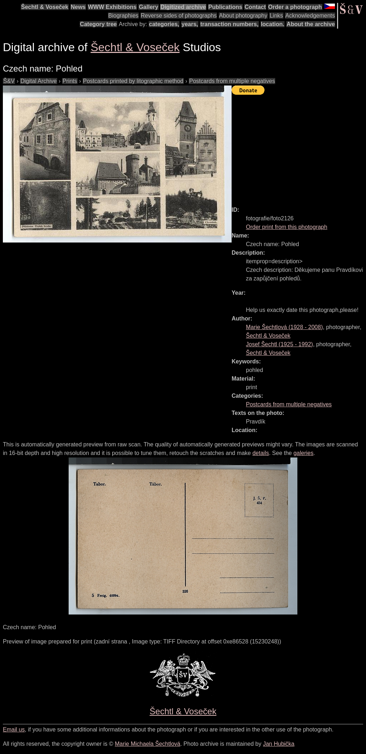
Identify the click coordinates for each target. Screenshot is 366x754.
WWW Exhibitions (112, 7)
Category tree (98, 24)
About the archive (311, 24)
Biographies (123, 16)
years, (190, 24)
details (260, 453)
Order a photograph (295, 7)
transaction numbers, (229, 24)
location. (273, 24)
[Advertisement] (299, 147)
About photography (243, 16)
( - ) (284, 327)
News (78, 7)
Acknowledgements (310, 16)
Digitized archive (183, 7)
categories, (164, 24)
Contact (255, 7)
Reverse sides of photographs (179, 16)
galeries (303, 453)
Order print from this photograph (286, 227)
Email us (14, 729)
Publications (225, 7)
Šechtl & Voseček (44, 7)
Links (276, 16)
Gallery (148, 7)
